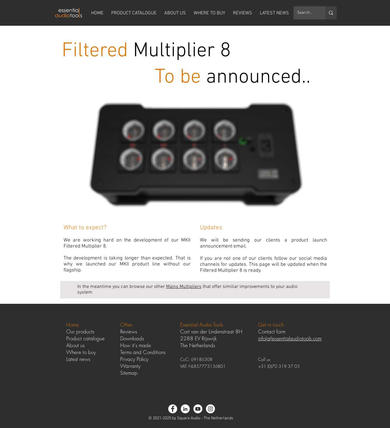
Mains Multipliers (183, 287)
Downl (126, 338)
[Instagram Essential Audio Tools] (210, 408)
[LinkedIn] (185, 408)
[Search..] (305, 12)
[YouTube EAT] (197, 408)
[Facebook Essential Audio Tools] (172, 408)
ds (141, 338)
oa (136, 338)
